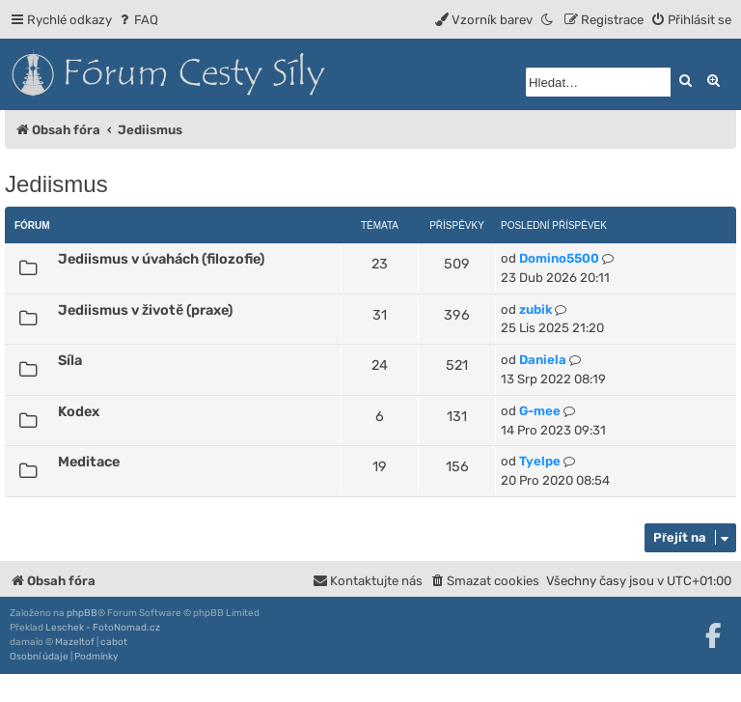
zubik (535, 309)
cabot (113, 642)
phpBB (82, 613)
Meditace (89, 461)
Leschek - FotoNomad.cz (102, 627)
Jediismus (56, 184)
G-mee (540, 411)
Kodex (78, 411)
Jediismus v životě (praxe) (145, 310)
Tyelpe (540, 461)
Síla (70, 360)
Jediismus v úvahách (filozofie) (161, 258)
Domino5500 (559, 258)
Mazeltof (75, 642)
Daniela (542, 359)
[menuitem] (137, 20)
